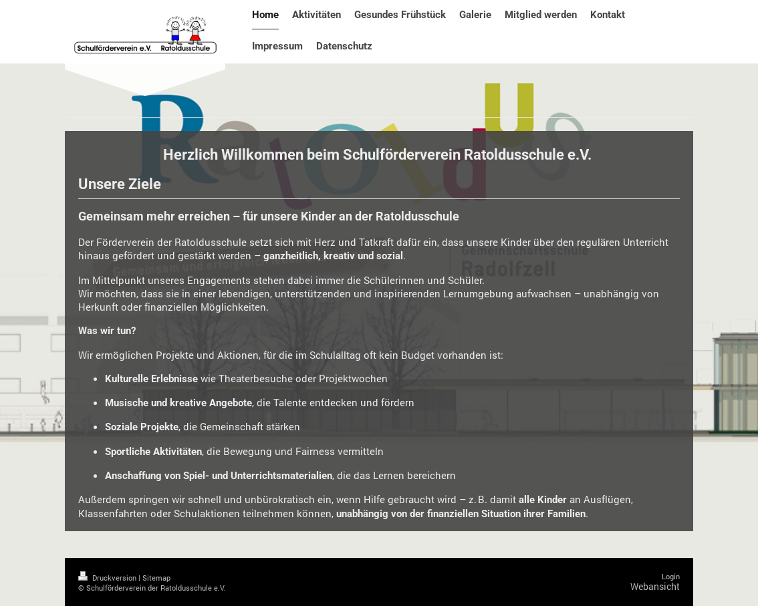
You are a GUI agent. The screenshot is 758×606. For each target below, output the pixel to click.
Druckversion (108, 578)
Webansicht (655, 586)
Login (671, 576)
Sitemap (156, 578)
